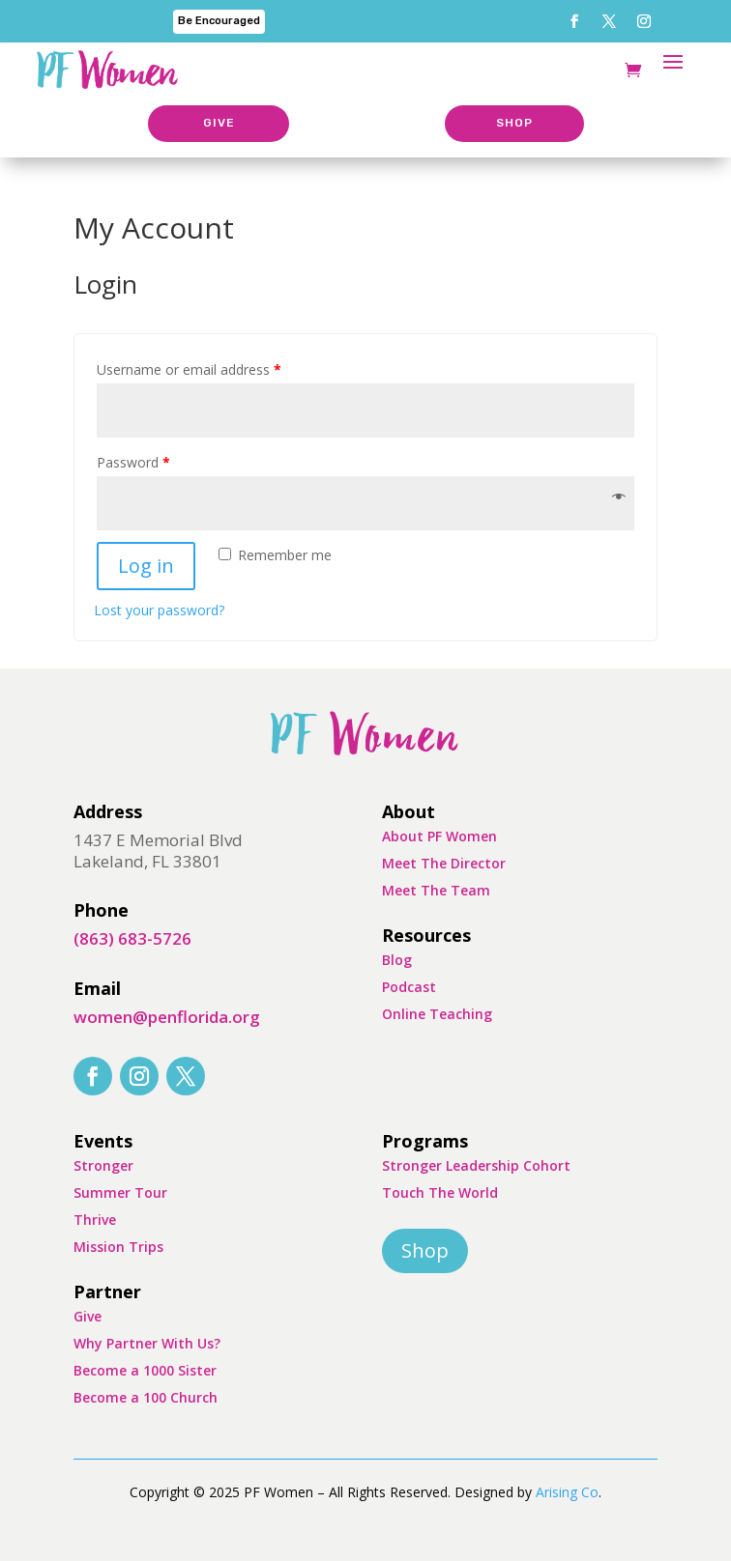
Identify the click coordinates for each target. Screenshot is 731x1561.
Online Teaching (437, 1014)
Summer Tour (120, 1192)
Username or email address (189, 369)
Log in (146, 566)
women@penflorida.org (166, 1017)
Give (87, 1316)
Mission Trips (118, 1246)
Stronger (103, 1165)
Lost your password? (159, 610)
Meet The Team (436, 890)
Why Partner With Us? (146, 1343)
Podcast (409, 987)
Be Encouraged (219, 20)
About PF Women (439, 836)
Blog (397, 960)
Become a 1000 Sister (145, 1370)
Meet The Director (444, 863)
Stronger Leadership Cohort (476, 1165)
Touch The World (440, 1192)
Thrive (94, 1219)
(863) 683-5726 (132, 938)
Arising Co (567, 1492)
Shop (425, 1250)
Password (133, 462)
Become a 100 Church (145, 1397)
